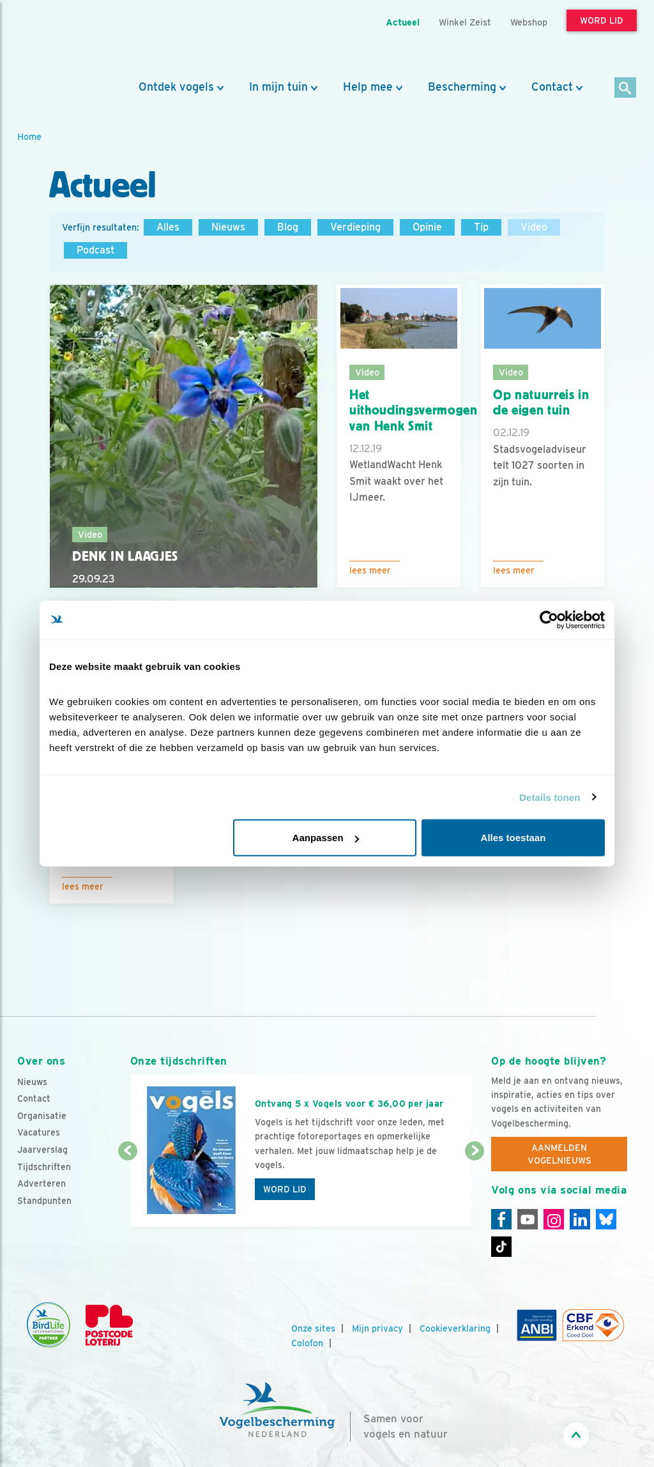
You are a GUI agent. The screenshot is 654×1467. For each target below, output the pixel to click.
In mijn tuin (278, 86)
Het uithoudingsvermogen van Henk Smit (413, 410)
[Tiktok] (501, 1246)
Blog (287, 227)
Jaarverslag (42, 1149)
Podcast (95, 250)
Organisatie (41, 1116)
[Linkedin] (580, 1219)
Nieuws (228, 227)
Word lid (285, 1189)
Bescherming (462, 86)
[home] (74, 40)
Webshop (528, 22)
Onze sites (313, 1328)
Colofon (307, 1343)
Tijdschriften (44, 1167)
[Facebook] (501, 1219)
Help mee (368, 86)
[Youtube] (527, 1219)
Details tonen (549, 796)
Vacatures (38, 1132)
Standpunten (44, 1201)
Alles (167, 227)
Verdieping (355, 227)
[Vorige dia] (127, 1190)
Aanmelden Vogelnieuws (559, 1154)
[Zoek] (625, 88)
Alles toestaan (513, 837)
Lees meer (370, 570)
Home (29, 136)
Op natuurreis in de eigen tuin (541, 402)
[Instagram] (554, 1219)
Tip (481, 227)
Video (534, 227)
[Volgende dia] (474, 1190)
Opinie (427, 227)
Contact (552, 86)
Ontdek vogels (176, 86)
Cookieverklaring (455, 1328)
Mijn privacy (377, 1328)
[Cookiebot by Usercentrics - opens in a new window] (549, 619)
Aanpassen (326, 837)
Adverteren (41, 1183)
